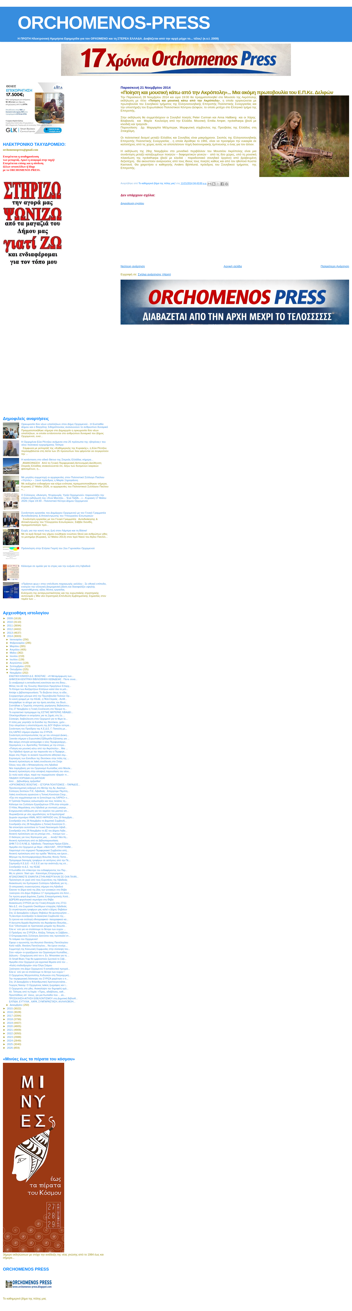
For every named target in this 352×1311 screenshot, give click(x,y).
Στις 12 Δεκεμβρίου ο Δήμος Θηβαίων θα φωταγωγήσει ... (39, 912)
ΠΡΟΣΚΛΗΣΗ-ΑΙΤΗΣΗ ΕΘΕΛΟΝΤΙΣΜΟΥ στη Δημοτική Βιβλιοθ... (43, 998)
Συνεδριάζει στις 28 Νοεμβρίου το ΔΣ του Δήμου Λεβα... (38, 830)
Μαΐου (14, 652)
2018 (10, 1019)
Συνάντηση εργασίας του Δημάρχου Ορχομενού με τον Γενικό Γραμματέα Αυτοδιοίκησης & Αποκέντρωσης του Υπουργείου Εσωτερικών (63, 514)
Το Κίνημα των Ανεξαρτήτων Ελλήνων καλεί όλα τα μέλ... (38, 689)
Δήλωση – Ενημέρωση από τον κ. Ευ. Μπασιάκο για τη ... (39, 955)
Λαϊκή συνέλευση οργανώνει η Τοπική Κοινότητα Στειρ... (38, 794)
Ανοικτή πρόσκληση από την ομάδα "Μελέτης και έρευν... (39, 853)
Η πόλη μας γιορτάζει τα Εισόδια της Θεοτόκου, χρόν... (37, 722)
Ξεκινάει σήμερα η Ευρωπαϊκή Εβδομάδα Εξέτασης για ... (39, 738)
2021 (10, 1029)
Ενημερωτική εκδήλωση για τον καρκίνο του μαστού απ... (39, 810)
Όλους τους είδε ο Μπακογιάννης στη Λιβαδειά (33, 764)
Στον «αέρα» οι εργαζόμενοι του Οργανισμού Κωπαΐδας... (39, 952)
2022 (10, 1033)
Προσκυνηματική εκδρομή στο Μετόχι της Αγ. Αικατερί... (38, 788)
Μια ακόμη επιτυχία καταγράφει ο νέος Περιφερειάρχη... (38, 742)
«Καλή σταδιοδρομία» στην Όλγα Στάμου (30, 965)
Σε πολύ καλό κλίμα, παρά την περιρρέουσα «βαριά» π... (39, 774)
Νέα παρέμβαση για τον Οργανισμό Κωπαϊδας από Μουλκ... (40, 768)
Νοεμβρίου (16, 672)
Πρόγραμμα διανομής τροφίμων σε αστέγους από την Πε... (39, 860)
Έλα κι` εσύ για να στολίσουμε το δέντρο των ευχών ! (36, 972)
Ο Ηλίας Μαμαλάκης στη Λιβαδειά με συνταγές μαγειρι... (38, 807)
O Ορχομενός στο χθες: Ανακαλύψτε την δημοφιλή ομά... (38, 988)
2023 (10, 1036)
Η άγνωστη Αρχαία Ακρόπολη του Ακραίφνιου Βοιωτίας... (38, 922)
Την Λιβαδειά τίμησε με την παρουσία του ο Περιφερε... (37, 751)
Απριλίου (15, 649)
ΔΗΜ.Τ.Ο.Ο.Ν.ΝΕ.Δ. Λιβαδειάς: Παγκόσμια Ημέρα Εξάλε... (39, 843)
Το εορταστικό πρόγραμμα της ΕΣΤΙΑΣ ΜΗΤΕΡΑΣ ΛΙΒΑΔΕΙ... (41, 712)
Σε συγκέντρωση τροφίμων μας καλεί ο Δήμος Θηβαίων (38, 909)
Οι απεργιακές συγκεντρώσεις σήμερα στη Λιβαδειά (36, 886)
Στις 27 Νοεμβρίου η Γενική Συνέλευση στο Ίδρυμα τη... (38, 708)
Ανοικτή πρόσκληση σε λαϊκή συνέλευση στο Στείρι (35, 761)
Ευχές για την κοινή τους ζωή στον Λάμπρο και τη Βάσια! (54, 530)
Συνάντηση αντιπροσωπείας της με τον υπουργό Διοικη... (39, 735)
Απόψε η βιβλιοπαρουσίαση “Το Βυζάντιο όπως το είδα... (38, 692)
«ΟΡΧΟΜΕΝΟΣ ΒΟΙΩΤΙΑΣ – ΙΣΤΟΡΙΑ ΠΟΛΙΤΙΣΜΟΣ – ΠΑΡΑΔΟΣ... (44, 784)
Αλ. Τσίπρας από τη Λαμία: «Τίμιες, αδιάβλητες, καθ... (37, 991)
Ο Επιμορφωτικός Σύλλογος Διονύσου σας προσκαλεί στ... (39, 935)
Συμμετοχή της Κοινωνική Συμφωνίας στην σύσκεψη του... (39, 949)
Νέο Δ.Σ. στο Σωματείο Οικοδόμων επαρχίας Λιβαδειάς (38, 906)
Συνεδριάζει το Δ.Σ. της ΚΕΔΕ (24, 866)
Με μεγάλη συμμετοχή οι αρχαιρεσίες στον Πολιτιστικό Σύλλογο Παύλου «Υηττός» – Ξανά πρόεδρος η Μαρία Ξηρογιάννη (62, 479)
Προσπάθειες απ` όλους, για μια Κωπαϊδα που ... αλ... (37, 995)
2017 (10, 1015)
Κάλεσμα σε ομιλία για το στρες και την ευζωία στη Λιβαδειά (55, 565)
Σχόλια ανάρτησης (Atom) (154, 274)
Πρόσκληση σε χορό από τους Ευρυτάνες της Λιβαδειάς (38, 879)
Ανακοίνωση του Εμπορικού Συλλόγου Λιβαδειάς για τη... (39, 883)
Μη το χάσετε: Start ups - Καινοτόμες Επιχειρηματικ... (37, 873)
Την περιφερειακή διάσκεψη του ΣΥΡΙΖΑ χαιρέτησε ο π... (38, 978)
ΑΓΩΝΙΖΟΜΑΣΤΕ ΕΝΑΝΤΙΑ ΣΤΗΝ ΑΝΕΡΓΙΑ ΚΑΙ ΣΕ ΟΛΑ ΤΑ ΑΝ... (44, 876)
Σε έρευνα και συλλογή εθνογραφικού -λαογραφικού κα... (38, 919)
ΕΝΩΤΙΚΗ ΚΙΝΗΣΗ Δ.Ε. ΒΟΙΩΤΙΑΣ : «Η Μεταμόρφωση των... (41, 676)
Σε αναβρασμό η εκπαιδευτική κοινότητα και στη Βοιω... (38, 682)
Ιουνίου (14, 656)
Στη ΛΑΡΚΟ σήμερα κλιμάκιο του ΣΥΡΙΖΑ (30, 732)
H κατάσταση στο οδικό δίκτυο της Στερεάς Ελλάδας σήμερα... (57, 459)
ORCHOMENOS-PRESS (114, 23)
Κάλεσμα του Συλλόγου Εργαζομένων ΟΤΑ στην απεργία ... (40, 804)
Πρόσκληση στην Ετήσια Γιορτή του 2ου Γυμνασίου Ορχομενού (58, 548)
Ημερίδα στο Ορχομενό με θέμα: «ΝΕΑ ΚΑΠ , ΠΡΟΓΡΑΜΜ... (41, 847)
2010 (10, 621)
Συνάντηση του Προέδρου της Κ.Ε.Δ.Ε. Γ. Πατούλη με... (38, 728)
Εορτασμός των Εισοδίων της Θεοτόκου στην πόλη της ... (39, 758)
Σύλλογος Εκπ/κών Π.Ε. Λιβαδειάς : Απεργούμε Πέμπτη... (39, 791)
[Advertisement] (229, 233)
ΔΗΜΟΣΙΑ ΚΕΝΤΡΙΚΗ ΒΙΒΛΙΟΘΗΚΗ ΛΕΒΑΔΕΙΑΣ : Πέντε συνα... (43, 679)
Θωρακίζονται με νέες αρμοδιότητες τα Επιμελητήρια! (37, 814)
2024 (10, 1040)
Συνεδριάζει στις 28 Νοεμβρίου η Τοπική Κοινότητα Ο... (37, 824)
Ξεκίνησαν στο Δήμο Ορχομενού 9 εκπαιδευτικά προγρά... (39, 968)
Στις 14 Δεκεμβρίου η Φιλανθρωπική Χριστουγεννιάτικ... (38, 981)
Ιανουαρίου (16, 639)
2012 (10, 629)
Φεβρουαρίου (17, 642)
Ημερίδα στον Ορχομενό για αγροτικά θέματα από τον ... (38, 962)
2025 (10, 1044)
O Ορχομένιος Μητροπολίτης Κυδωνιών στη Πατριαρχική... (40, 975)
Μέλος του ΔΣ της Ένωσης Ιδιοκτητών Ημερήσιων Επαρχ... (40, 686)
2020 (10, 1026)
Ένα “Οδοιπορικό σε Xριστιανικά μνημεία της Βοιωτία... (38, 925)
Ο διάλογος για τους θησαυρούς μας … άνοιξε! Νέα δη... (38, 837)
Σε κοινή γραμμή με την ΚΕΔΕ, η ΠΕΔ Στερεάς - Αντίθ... (38, 699)
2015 (10, 1008)
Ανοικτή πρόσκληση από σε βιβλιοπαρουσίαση (33, 840)
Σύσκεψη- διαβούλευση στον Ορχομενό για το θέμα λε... (38, 718)
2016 (10, 1011)
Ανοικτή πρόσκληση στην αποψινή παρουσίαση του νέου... (40, 771)
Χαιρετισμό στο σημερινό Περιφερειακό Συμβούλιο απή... (39, 850)
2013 (10, 632)
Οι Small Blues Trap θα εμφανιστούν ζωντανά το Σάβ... (37, 958)
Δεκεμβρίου (16, 1005)
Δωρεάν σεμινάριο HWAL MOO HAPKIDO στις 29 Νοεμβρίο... (41, 817)
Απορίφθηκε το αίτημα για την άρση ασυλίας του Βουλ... (38, 702)
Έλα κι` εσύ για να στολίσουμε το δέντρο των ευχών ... (37, 929)
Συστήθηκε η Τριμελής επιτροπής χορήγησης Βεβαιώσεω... (40, 705)
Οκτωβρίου (16, 669)
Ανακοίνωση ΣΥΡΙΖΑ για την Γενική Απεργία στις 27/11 (37, 903)
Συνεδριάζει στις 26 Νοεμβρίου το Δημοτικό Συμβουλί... (38, 820)
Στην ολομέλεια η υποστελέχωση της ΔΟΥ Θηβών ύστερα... (40, 725)
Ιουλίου (14, 659)
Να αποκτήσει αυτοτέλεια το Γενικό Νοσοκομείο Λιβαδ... (38, 827)
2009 (10, 618)
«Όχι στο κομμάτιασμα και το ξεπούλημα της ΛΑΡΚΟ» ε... (39, 797)
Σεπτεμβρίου (17, 666)
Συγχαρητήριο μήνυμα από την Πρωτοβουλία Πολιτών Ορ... (40, 695)
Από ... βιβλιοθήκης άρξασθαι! (24, 781)
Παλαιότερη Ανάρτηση (335, 266)
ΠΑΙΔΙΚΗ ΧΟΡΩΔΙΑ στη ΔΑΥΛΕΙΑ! (27, 778)
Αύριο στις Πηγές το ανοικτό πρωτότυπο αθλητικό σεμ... (38, 755)
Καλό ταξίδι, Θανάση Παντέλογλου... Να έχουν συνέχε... (38, 945)
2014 (10, 635)
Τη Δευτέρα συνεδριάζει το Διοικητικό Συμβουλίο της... (37, 916)
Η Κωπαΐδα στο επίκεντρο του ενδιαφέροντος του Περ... (38, 870)
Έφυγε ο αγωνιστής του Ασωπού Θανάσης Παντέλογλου (38, 942)
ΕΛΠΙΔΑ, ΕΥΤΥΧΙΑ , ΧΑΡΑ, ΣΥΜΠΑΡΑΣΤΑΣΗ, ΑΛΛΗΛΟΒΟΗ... (42, 1001)
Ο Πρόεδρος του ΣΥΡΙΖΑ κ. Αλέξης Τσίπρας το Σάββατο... (39, 932)
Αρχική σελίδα (233, 266)
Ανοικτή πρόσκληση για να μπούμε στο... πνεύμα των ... (38, 833)
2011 (10, 625)
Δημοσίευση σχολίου (132, 203)
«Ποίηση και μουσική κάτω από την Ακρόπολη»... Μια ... (38, 748)
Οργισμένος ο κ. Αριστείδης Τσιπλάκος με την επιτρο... (37, 745)
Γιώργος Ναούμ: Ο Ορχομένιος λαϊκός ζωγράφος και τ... (38, 985)
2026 (10, 1047)
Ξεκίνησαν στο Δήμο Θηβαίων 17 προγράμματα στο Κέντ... (40, 893)
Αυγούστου (16, 662)
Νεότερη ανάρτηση (133, 266)
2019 (10, 1022)
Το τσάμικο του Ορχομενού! (23, 939)
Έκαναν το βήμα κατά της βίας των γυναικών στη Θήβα (38, 889)
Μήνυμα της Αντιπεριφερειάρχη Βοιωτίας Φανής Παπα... (38, 857)
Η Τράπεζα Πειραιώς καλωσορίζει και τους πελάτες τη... (38, 801)
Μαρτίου (15, 646)
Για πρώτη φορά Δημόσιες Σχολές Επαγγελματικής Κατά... (39, 896)
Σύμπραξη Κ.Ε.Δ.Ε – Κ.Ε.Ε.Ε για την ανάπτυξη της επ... (38, 863)
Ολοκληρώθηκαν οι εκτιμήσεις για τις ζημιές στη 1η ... (37, 715)
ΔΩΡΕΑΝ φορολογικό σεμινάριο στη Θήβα (31, 899)
